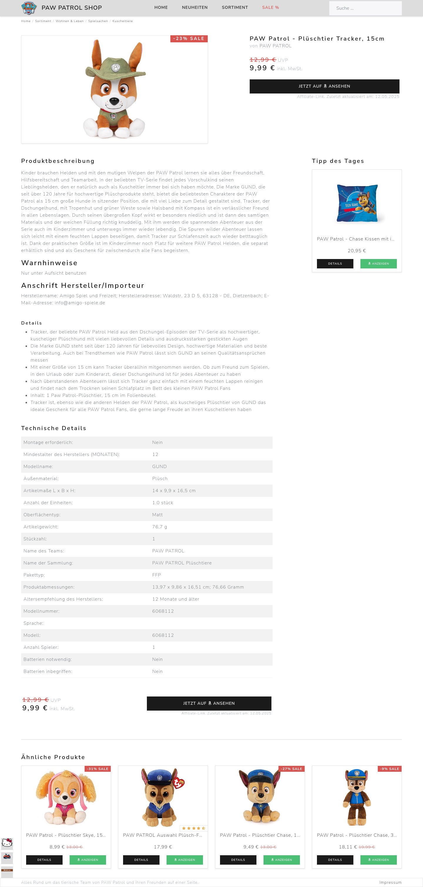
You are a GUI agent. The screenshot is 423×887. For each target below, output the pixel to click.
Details (335, 264)
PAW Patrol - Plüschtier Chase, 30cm (360, 835)
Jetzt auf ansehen (324, 86)
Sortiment (235, 7)
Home (161, 7)
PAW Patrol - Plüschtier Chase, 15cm (263, 835)
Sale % (270, 7)
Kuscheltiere (123, 21)
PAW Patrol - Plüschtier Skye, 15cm (67, 835)
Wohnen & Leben (70, 21)
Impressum (391, 882)
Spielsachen (98, 21)
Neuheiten (195, 7)
